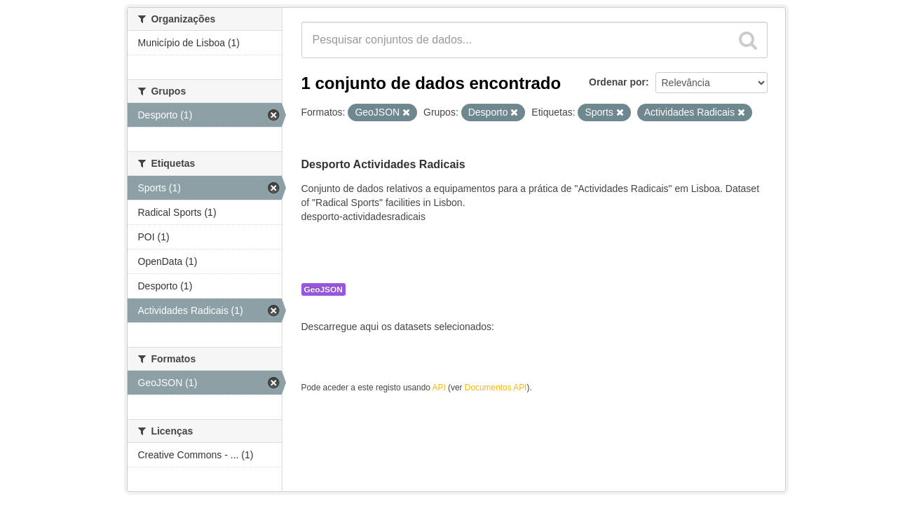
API (439, 387)
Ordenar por (617, 82)
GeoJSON (323, 289)
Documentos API (496, 387)
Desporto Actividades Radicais (383, 164)
